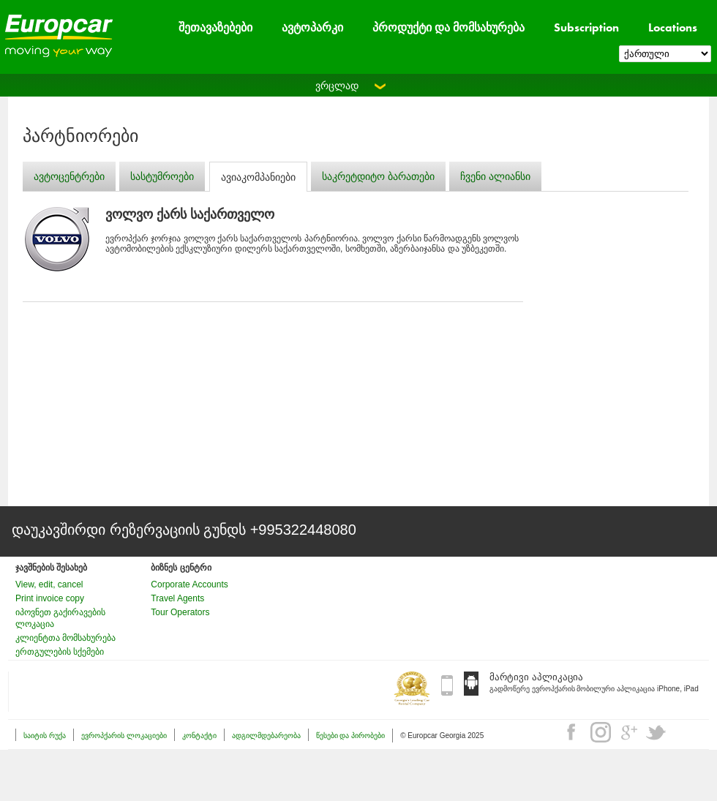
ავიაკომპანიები (258, 177)
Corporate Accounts (189, 584)
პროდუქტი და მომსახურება (448, 27)
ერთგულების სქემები (59, 652)
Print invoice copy (49, 598)
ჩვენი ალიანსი (495, 176)
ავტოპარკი (312, 27)
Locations (672, 27)
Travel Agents (177, 598)
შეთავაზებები (215, 27)
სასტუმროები (162, 176)
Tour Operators (180, 612)
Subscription (586, 27)
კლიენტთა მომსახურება (65, 638)
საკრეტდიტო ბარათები (378, 176)
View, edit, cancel (49, 584)
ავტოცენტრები (69, 176)
